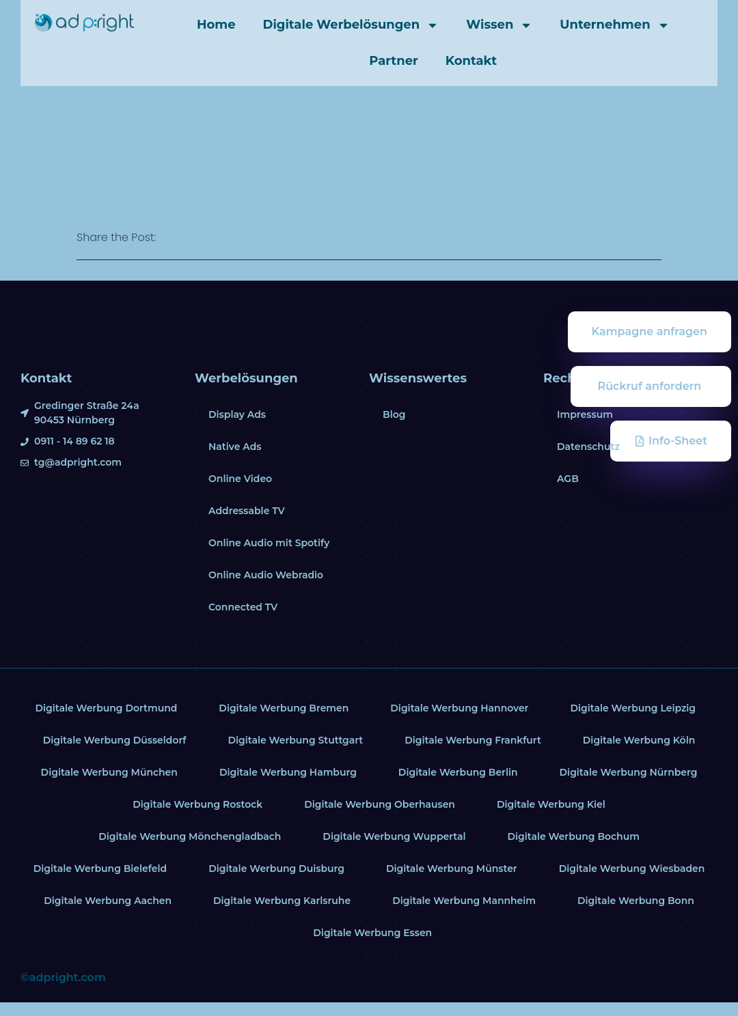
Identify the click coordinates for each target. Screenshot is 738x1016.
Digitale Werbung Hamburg (287, 772)
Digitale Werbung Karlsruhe (282, 900)
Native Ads (235, 446)
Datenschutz (588, 446)
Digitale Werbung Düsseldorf (114, 740)
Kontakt (471, 60)
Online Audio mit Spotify (268, 543)
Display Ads (237, 414)
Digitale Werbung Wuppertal (394, 836)
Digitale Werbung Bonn (636, 900)
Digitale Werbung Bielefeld (100, 868)
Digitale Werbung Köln (639, 740)
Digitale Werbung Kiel (551, 804)
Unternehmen (614, 25)
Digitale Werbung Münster (451, 868)
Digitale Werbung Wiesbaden (632, 868)
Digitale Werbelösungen (351, 25)
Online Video (240, 478)
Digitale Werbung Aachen (107, 900)
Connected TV (242, 607)
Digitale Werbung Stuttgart (295, 740)
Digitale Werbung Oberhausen (379, 804)
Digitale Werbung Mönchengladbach (189, 836)
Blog (394, 414)
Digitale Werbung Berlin (458, 772)
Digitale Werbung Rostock (197, 804)
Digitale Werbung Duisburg (276, 868)
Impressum (585, 414)
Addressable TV (246, 511)
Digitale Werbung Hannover (459, 708)
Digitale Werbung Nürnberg (629, 772)
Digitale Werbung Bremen (283, 708)
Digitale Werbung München (109, 772)
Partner (393, 60)
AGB (568, 478)
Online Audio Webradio (265, 575)
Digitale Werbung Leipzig (633, 708)
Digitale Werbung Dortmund (106, 708)
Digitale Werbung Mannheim (464, 900)
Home (216, 24)
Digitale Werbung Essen (372, 933)
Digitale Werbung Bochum (574, 836)
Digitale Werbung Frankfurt (473, 740)
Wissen (499, 25)
